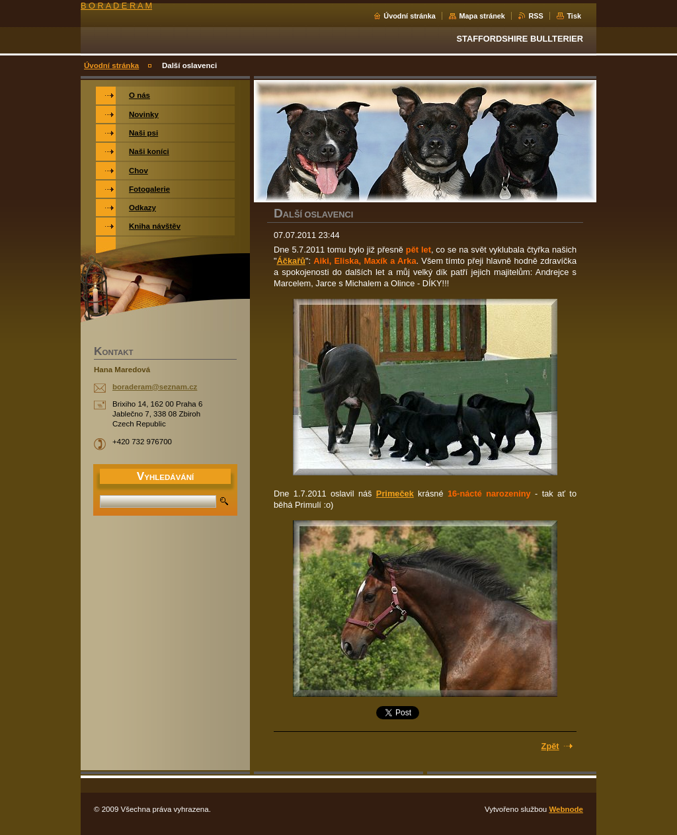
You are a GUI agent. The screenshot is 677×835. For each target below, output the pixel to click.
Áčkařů (291, 261)
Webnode (566, 809)
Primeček (395, 493)
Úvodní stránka (409, 16)
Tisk (574, 16)
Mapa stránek (482, 16)
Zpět (550, 746)
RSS (535, 16)
